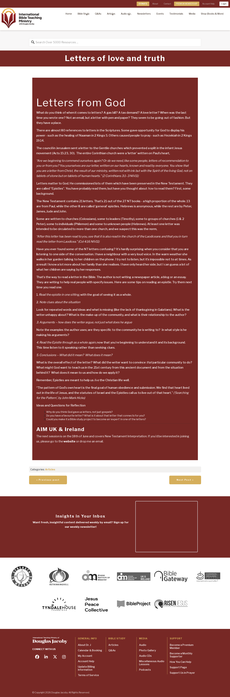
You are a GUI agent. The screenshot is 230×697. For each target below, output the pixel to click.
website (69, 441)
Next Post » (185, 480)
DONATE (143, 4)
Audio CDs (145, 655)
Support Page (178, 667)
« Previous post (48, 480)
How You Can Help (180, 661)
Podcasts (145, 669)
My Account (85, 655)
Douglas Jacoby (59, 692)
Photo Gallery (147, 650)
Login (223, 4)
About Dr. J (84, 644)
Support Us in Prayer (182, 672)
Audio (142, 644)
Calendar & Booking (90, 650)
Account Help (208, 4)
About (155, 4)
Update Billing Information (86, 668)
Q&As (112, 650)
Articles (50, 469)
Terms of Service (88, 675)
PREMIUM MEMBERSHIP (186, 4)
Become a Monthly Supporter (181, 655)
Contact (167, 4)
